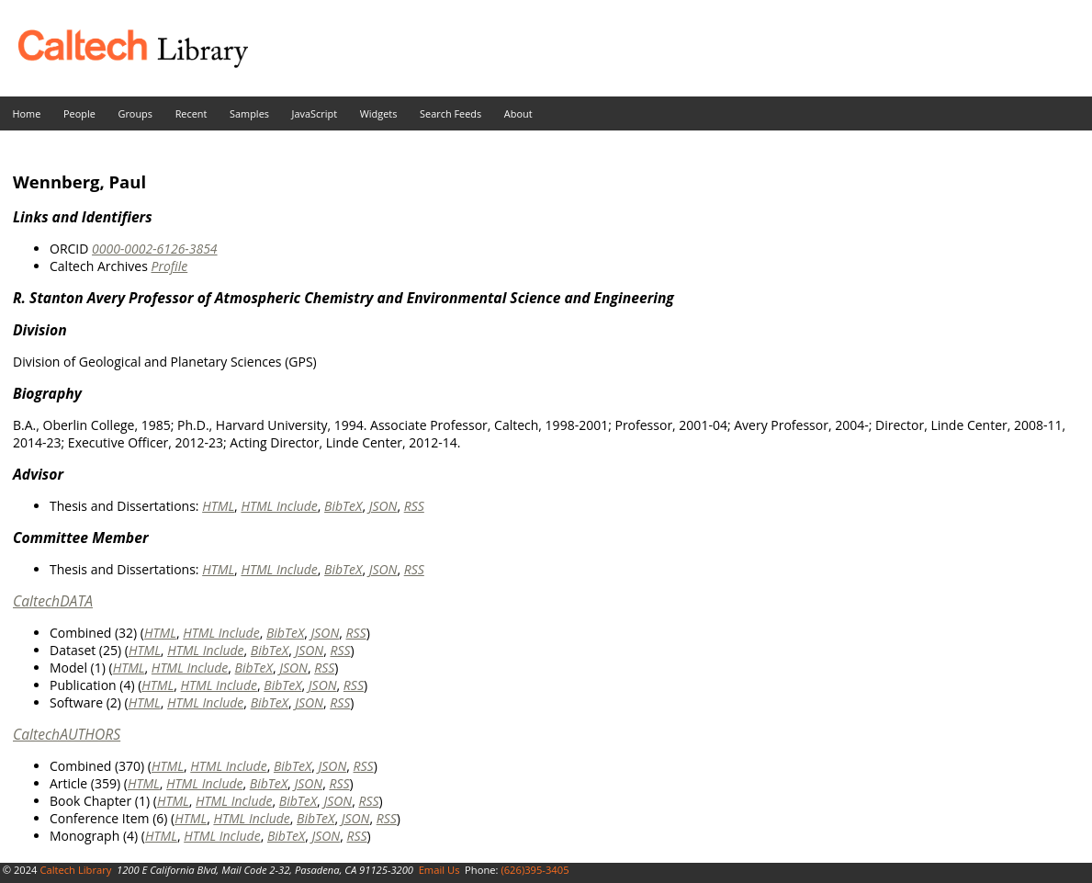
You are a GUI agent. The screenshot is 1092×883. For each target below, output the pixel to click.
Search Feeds (450, 113)
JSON (383, 506)
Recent (191, 113)
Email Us (439, 870)
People (79, 113)
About (518, 113)
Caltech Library (75, 870)
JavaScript (314, 113)
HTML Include (279, 506)
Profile (169, 266)
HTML (218, 506)
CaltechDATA (53, 601)
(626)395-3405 (535, 870)
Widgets (379, 113)
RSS (414, 506)
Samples (249, 113)
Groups (135, 113)
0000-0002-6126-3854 (155, 248)
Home (27, 113)
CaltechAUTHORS (66, 734)
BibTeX (343, 506)
